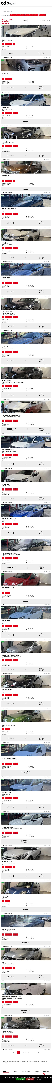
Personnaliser (38, 1079)
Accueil (15, 1071)
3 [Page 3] (23, 1052)
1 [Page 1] (18, 1052)
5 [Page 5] (28, 1052)
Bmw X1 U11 (35, 14)
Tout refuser (30, 1079)
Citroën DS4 (27, 14)
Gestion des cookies (36, 1072)
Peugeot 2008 (14, 14)
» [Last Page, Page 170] (38, 1052)
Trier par (25, 20)
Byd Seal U (21, 14)
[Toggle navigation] (49, 3)
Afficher (43, 20)
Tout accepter (21, 1079)
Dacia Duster (42, 14)
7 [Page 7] (33, 1052)
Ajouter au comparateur (7, 57)
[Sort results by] (34, 20)
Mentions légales (26, 1071)
